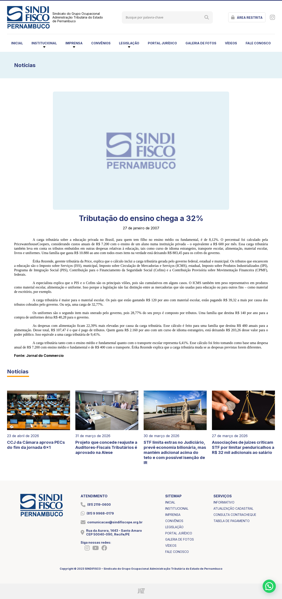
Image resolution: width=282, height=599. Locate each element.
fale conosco (258, 43)
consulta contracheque (234, 515)
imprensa (172, 515)
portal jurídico (162, 43)
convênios (101, 43)
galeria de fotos (201, 43)
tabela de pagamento (231, 521)
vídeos (231, 43)
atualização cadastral (233, 508)
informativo (223, 502)
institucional (176, 508)
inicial (17, 43)
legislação (174, 527)
